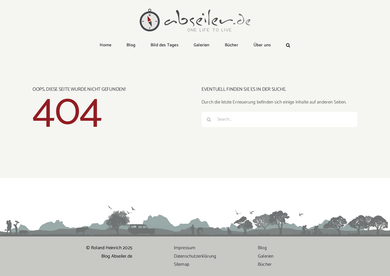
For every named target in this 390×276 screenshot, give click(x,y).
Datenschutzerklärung (195, 256)
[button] (288, 45)
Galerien (266, 256)
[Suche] (209, 119)
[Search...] (280, 119)
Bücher (265, 264)
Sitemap (181, 264)
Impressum (185, 248)
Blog (262, 248)
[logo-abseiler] (195, 8)
